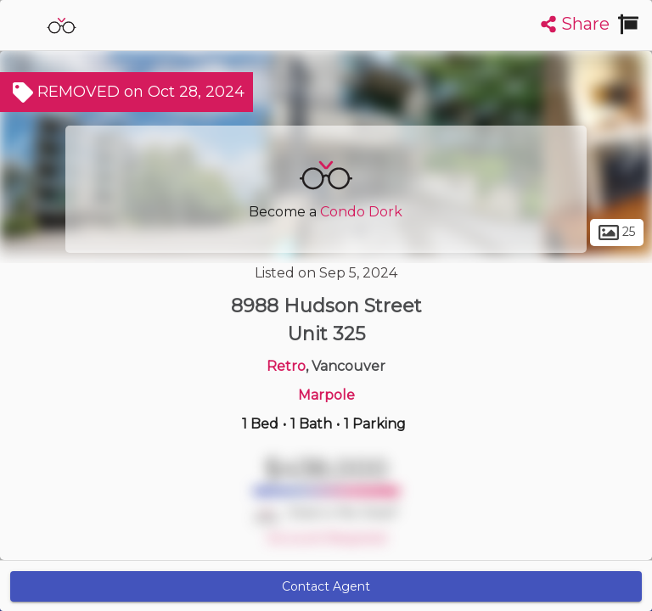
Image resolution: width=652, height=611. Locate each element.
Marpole (326, 395)
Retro (286, 366)
